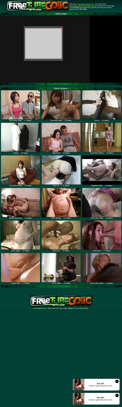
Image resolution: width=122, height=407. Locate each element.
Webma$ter (84, 308)
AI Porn (94, 6)
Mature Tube (73, 6)
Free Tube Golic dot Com (86, 4)
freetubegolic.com (40, 308)
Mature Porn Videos (84, 6)
